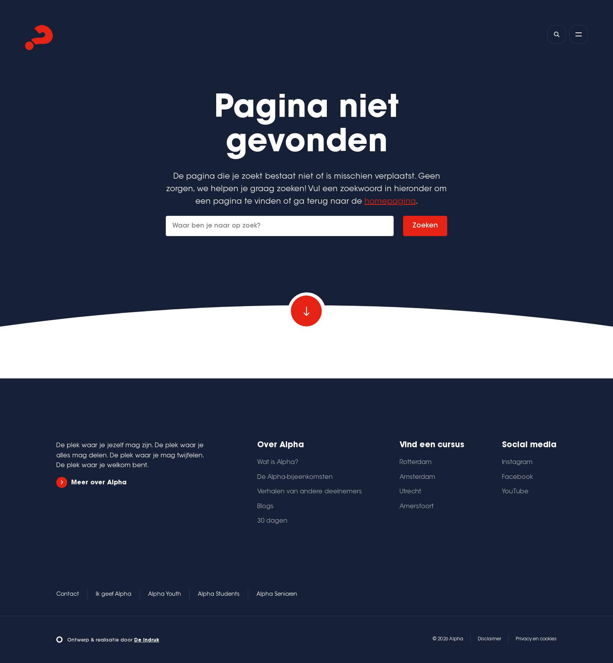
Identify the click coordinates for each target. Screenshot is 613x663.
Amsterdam (417, 477)
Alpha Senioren (276, 594)
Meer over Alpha (91, 482)
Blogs (265, 507)
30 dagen (272, 521)
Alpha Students (219, 594)
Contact (67, 594)
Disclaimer (489, 639)
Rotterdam (416, 462)
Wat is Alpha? (277, 462)
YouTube (515, 492)
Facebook (517, 477)
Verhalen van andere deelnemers (309, 492)
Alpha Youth (164, 594)
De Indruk (146, 640)
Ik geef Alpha (113, 594)
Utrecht (410, 492)
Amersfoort (417, 507)
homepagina (390, 202)
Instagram (517, 462)
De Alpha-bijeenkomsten (295, 477)
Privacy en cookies (536, 639)
